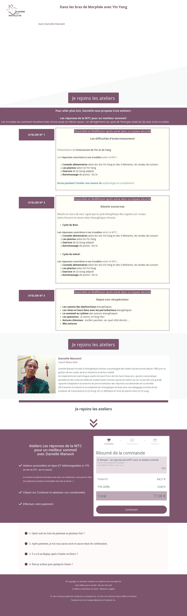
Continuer (131, 509)
